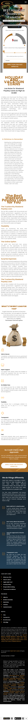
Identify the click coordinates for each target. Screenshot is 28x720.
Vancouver (12, 675)
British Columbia (8, 599)
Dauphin (17, 691)
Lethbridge (12, 678)
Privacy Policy (7, 584)
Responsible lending (9, 587)
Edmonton (6, 678)
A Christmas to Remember (12, 139)
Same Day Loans (21, 636)
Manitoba (6, 602)
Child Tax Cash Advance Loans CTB (11, 638)
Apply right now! (7, 582)
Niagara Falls (7, 687)
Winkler (5, 694)
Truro (4, 690)
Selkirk (17, 692)
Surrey (17, 675)
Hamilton (13, 685)
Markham (20, 685)
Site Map (5, 622)
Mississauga (20, 684)
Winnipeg (12, 691)
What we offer (7, 577)
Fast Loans (8, 641)
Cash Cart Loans (15, 651)
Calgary (21, 677)
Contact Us (6, 617)
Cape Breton (13, 688)
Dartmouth (21, 688)
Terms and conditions (9, 589)
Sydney (9, 690)
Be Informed (6, 620)
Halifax (6, 688)
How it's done (7, 579)
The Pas (22, 692)
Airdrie (19, 679)
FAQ (4, 615)
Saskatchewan (7, 607)
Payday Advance (11, 636)
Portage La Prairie (9, 692)
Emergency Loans (15, 639)
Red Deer (18, 678)
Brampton (6, 685)
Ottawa (14, 684)
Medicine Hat (12, 679)
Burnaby (22, 675)
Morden (23, 691)
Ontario (5, 604)
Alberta (5, 597)
